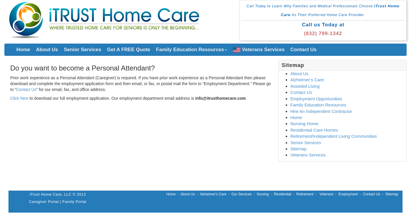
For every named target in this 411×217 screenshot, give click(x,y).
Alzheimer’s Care (307, 79)
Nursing (263, 194)
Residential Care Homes (314, 130)
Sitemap (298, 148)
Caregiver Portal (44, 201)
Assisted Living (305, 86)
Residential (282, 194)
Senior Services (82, 49)
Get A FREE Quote (128, 49)
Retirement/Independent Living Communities (333, 136)
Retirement (304, 194)
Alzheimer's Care (213, 194)
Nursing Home (304, 123)
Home (23, 49)
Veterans (326, 194)
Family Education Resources (191, 49)
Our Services (241, 194)
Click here (19, 98)
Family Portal (74, 201)
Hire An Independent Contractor (321, 111)
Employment (348, 194)
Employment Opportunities (316, 98)
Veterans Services (259, 49)
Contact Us (303, 49)
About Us (47, 49)
